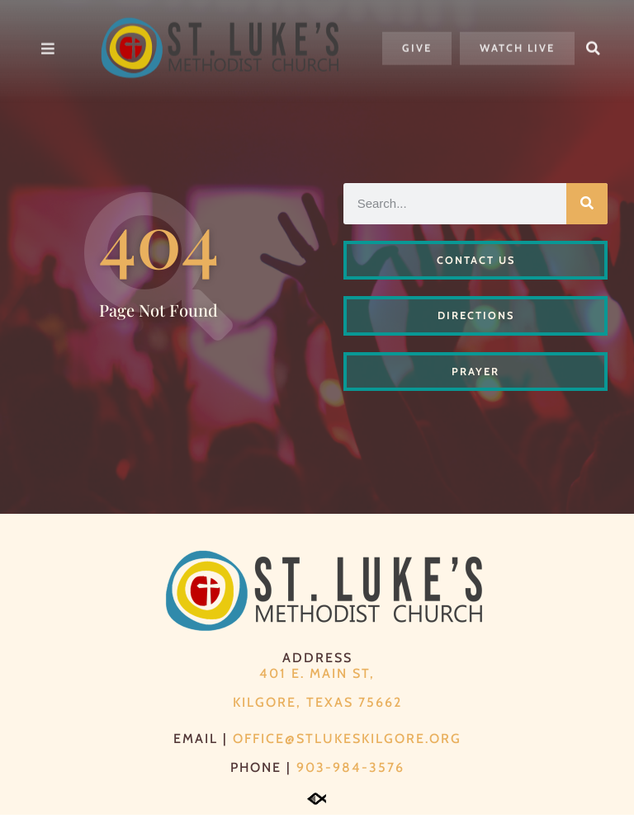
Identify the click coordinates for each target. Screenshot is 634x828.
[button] (594, 38)
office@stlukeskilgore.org (347, 752)
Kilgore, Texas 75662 (317, 715)
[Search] (587, 217)
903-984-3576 (350, 780)
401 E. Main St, (317, 686)
